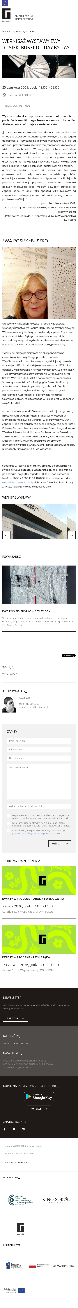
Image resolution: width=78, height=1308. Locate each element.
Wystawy (15, 31)
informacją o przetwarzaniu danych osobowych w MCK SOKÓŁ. (39, 832)
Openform (22, 1162)
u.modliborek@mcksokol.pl (18, 482)
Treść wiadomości (18, 767)
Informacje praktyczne (15, 1043)
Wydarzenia (28, 31)
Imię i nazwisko (17, 741)
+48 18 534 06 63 (31, 704)
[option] (39, 67)
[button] (6, 535)
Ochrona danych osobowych (20, 1153)
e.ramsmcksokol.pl (37, 707)
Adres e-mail (16, 749)
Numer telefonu (17, 758)
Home (5, 31)
